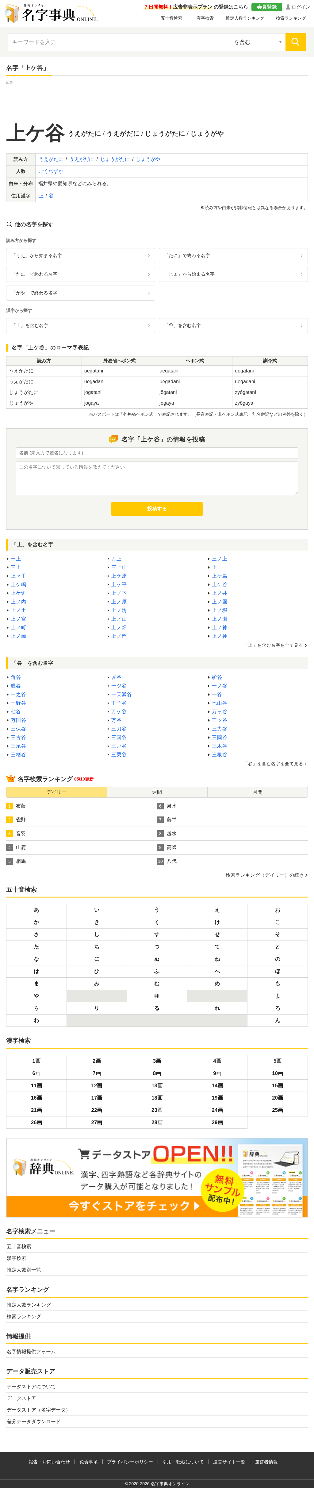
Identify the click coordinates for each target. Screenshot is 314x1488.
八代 (167, 861)
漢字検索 (205, 18)
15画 (277, 1086)
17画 (96, 1098)
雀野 (16, 819)
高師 (167, 847)
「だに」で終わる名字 (34, 274)
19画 (217, 1098)
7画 (97, 1073)
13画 (157, 1086)
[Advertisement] (157, 99)
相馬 (16, 861)
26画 (36, 1122)
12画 (96, 1086)
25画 (277, 1110)
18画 (157, 1098)
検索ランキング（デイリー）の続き (265, 875)
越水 (167, 833)
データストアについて (31, 1386)
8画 (157, 1073)
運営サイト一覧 (229, 1461)
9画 (217, 1073)
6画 (36, 1073)
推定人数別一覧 (24, 1269)
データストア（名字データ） (39, 1409)
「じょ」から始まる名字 (189, 274)
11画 (36, 1086)
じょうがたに (115, 159)
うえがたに (51, 159)
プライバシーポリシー (130, 1461)
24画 (217, 1110)
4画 (217, 1061)
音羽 (16, 833)
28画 (157, 1122)
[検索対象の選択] (257, 42)
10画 (277, 1073)
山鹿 (16, 847)
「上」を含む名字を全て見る (273, 645)
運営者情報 (266, 1461)
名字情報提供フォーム (31, 1351)
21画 (36, 1110)
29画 (217, 1122)
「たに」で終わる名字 (187, 255)
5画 (277, 1061)
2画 (97, 1061)
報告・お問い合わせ (49, 1461)
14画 (217, 1086)
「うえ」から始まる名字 (36, 255)
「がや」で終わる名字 (34, 292)
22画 (96, 1110)
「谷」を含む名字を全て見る (273, 763)
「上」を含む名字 (29, 325)
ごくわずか (51, 171)
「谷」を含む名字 (182, 325)
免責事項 (88, 1461)
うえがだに (81, 159)
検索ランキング (291, 18)
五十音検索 (171, 18)
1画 (36, 1061)
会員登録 (267, 7)
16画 (36, 1098)
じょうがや (148, 159)
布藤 (16, 806)
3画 (157, 1061)
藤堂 (167, 819)
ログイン (301, 7)
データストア (21, 1398)
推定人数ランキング (245, 18)
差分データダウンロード (34, 1421)
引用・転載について (183, 1461)
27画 (96, 1122)
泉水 (167, 806)
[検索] (295, 42)
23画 (157, 1110)
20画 (277, 1098)
